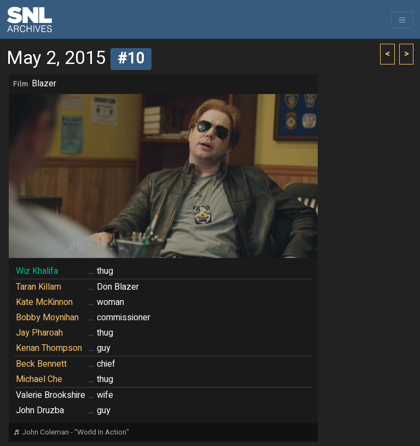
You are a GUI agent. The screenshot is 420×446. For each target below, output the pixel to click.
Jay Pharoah (39, 332)
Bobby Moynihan (47, 317)
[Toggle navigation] (402, 19)
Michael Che (39, 379)
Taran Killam (38, 287)
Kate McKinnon (44, 302)
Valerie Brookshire (50, 395)
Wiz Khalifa (37, 271)
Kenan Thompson (49, 348)
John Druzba (40, 410)
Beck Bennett (41, 364)
